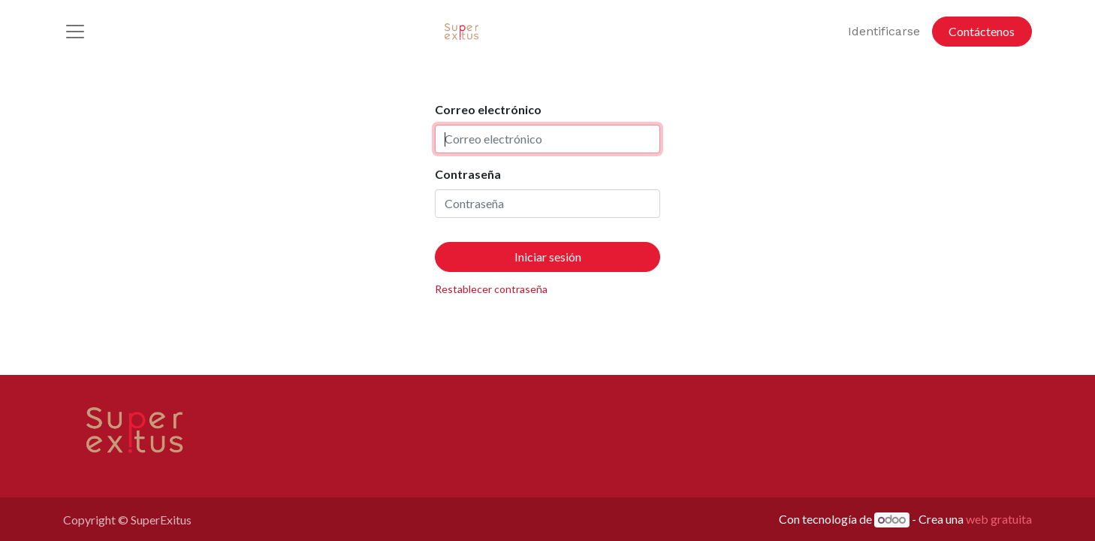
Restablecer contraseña (491, 289)
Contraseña (468, 174)
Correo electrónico (488, 109)
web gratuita (999, 519)
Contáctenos (982, 31)
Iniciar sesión (547, 256)
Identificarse (884, 31)
